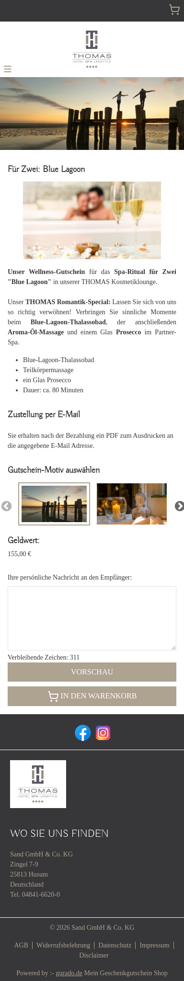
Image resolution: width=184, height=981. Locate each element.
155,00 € (19, 554)
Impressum (154, 945)
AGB (21, 945)
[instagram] (102, 731)
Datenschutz (114, 945)
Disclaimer (93, 955)
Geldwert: (24, 540)
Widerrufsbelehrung (63, 945)
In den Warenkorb (92, 696)
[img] (92, 49)
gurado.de (69, 973)
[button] (7, 68)
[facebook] (82, 731)
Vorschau (92, 672)
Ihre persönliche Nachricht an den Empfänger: (70, 577)
